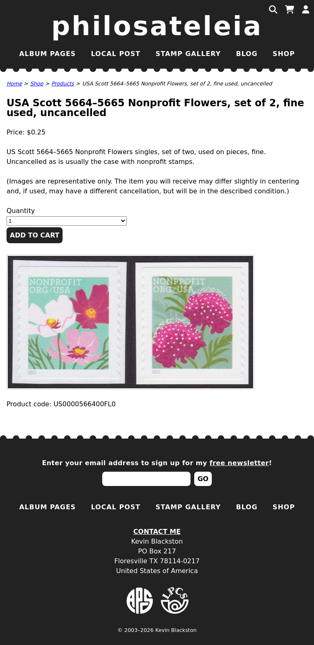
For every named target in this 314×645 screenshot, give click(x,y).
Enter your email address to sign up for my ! (157, 463)
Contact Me (157, 531)
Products (63, 84)
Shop (284, 54)
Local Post (115, 54)
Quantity (21, 211)
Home (14, 84)
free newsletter (239, 463)
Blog (247, 54)
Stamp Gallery (188, 54)
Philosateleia (157, 26)
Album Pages (47, 54)
